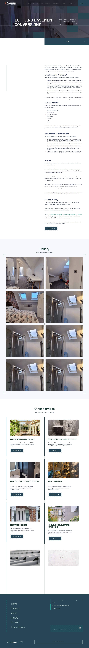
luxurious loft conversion (56, 216)
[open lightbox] (25, 273)
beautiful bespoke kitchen (69, 216)
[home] (11, 3)
